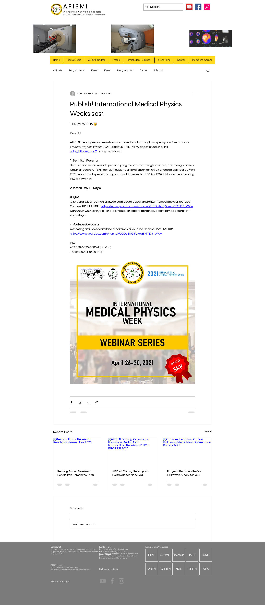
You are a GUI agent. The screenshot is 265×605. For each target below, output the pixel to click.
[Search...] (163, 7)
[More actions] (193, 94)
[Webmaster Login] (60, 581)
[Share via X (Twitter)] (79, 402)
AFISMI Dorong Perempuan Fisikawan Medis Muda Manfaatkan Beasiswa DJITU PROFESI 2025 (131, 473)
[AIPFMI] (192, 569)
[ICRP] (205, 555)
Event (94, 70)
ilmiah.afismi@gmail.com (126, 556)
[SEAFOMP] (178, 555)
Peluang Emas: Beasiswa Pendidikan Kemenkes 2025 (75, 473)
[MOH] (178, 569)
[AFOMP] (165, 555)
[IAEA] (192, 555)
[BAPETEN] (165, 569)
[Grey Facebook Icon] (112, 581)
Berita (143, 70)
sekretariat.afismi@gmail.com (116, 549)
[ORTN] (151, 569)
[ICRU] (205, 569)
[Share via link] (96, 402)
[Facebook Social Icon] (198, 7)
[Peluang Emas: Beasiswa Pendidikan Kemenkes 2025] (77, 451)
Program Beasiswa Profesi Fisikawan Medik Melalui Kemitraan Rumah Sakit (184, 473)
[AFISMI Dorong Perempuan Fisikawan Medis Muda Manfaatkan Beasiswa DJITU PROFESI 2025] (132, 451)
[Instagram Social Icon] (207, 7)
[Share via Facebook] (71, 402)
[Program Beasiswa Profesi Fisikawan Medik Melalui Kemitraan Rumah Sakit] (187, 451)
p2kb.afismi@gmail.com (115, 551)
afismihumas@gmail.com (116, 558)
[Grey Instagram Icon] (121, 581)
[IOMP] (151, 555)
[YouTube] (189, 7)
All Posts (57, 70)
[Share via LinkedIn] (88, 402)
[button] (74, 60)
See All (208, 431)
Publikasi (158, 70)
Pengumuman (77, 70)
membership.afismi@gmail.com (125, 553)
